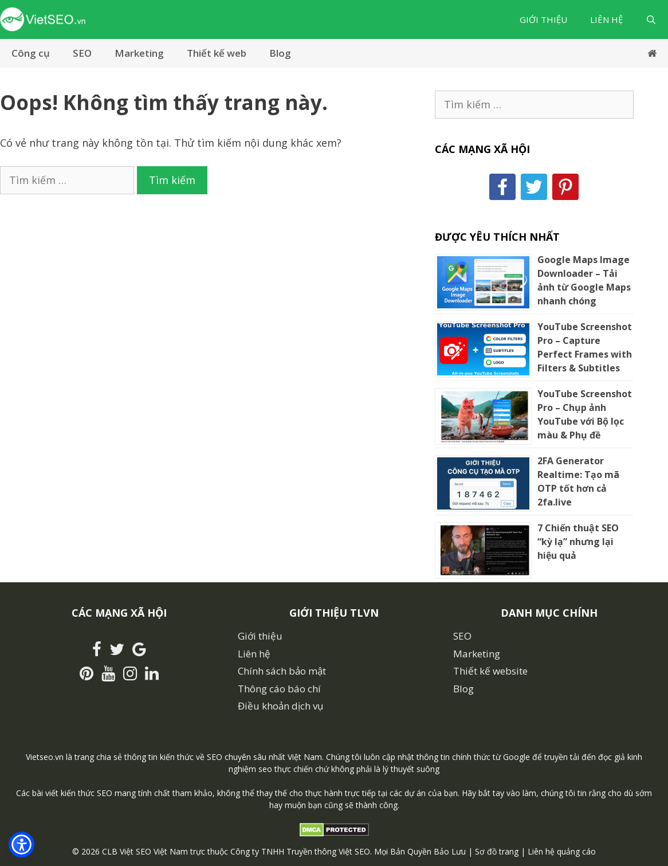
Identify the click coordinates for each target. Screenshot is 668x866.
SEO (82, 53)
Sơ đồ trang (496, 851)
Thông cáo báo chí (279, 688)
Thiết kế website (490, 670)
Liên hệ (606, 19)
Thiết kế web (216, 53)
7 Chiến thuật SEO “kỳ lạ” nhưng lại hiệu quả (578, 542)
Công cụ (30, 53)
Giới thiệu (543, 19)
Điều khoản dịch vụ (280, 705)
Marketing (139, 53)
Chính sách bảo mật (282, 670)
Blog (280, 53)
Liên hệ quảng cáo (562, 851)
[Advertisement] (205, 280)
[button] (21, 844)
